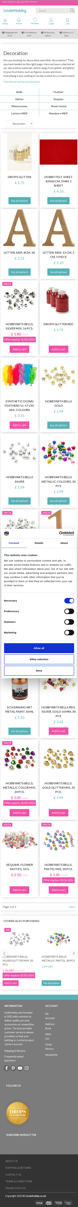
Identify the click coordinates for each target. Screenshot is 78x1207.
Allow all (39, 648)
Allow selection (39, 659)
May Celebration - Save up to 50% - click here (20, 2)
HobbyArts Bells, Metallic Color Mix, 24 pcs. (19, 787)
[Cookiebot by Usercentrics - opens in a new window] (59, 533)
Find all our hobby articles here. (21, 81)
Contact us (13, 1174)
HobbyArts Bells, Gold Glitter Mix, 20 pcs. (58, 787)
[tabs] (67, 22)
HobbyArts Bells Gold (58, 403)
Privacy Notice (15, 1188)
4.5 (10, 35)
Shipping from (11, 32)
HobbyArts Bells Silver (19, 479)
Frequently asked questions (13, 1058)
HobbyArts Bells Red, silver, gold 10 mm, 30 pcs (58, 711)
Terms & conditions (18, 1181)
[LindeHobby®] (15, 10)
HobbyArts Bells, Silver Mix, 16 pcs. (19, 326)
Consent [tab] (14, 542)
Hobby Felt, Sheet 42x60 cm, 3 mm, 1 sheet (58, 181)
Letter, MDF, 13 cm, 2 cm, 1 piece (58, 255)
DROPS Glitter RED (58, 324)
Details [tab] (39, 542)
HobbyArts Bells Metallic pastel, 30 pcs (58, 958)
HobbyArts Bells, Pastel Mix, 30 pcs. (58, 867)
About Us (11, 1161)
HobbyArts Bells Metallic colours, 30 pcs (58, 481)
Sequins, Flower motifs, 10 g (19, 867)
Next (72, 906)
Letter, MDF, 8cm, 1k (19, 252)
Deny (39, 670)
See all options (51, 983)
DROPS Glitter (19, 177)
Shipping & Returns (14, 1050)
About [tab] (64, 542)
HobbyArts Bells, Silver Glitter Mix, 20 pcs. (18, 960)
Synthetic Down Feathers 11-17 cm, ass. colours (19, 405)
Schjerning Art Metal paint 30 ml (19, 709)
